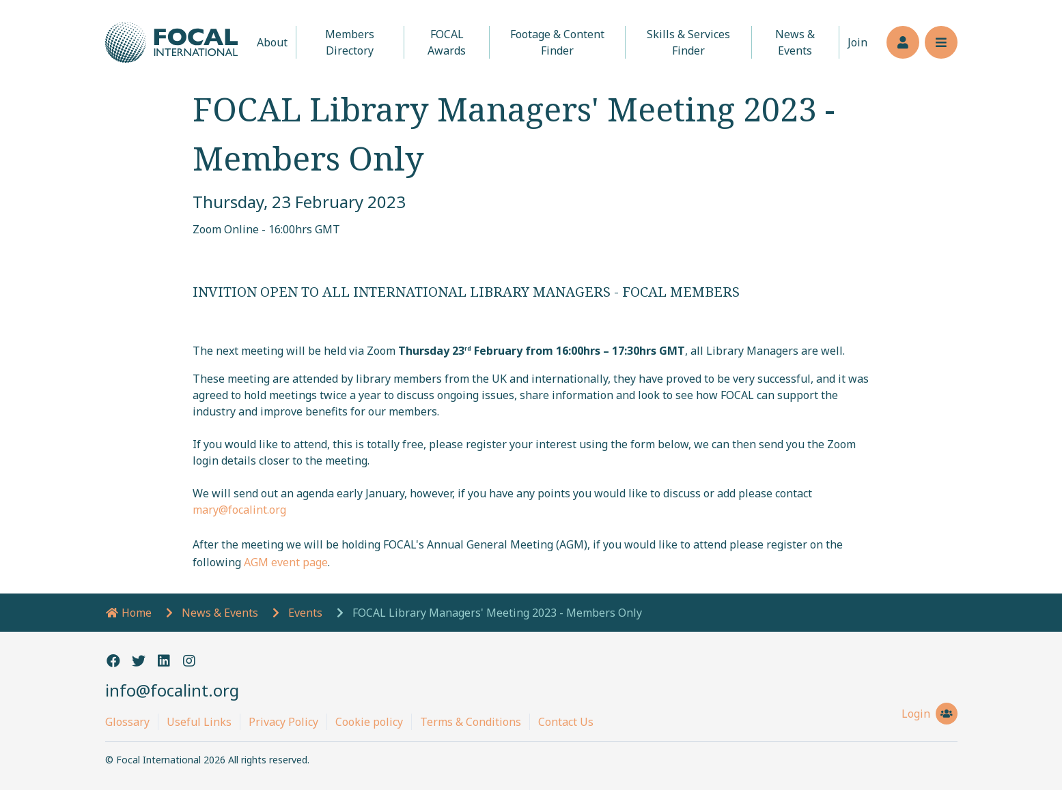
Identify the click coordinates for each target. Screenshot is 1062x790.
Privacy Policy (283, 721)
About (272, 42)
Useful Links (199, 721)
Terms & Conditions (470, 721)
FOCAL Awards (447, 42)
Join (857, 42)
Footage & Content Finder (557, 42)
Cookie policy (369, 721)
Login (930, 714)
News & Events (795, 42)
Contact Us (565, 721)
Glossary (127, 721)
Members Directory (349, 42)
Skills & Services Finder (688, 42)
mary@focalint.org (239, 509)
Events (305, 612)
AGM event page (286, 562)
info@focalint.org (172, 690)
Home (128, 612)
